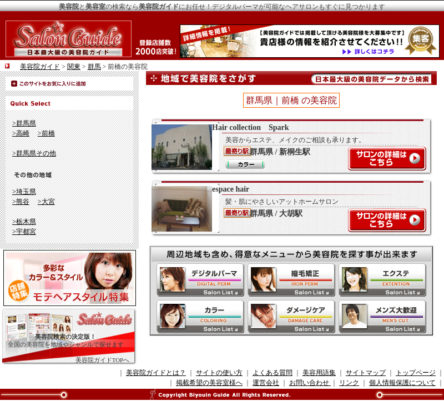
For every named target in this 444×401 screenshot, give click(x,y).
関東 (73, 67)
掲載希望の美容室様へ (209, 383)
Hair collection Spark (286, 146)
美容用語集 (319, 373)
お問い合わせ (310, 383)
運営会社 (266, 383)
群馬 (94, 67)
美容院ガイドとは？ (156, 373)
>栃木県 (24, 221)
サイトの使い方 (219, 373)
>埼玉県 (24, 192)
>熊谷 (20, 201)
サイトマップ (366, 373)
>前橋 (46, 133)
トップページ (416, 373)
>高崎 (20, 133)
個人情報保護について (402, 383)
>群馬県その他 (34, 153)
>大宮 (46, 201)
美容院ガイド (40, 67)
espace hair (286, 208)
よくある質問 (272, 373)
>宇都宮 (24, 231)
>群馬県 (24, 123)
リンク (349, 383)
